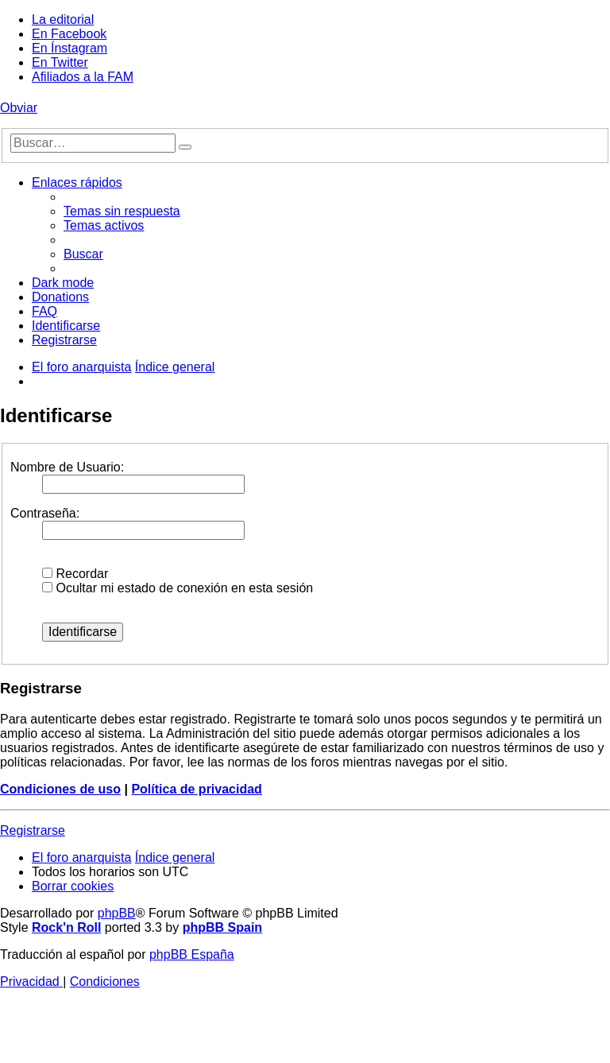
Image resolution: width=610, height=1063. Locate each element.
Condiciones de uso (60, 789)
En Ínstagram (69, 48)
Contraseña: (44, 513)
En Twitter (60, 62)
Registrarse (32, 830)
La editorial (63, 19)
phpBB (117, 913)
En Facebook (69, 34)
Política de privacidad (196, 789)
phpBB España (191, 954)
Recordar (75, 573)
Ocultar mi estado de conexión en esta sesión (177, 588)
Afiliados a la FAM (82, 76)
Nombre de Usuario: (67, 467)
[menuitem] (122, 211)
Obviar (18, 107)
